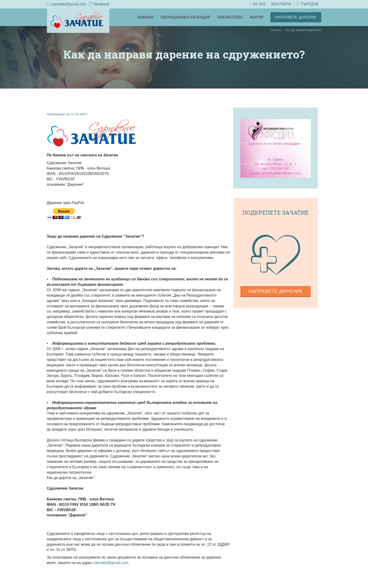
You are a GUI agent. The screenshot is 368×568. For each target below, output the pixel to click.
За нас (259, 4)
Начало (276, 30)
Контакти (281, 4)
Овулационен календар (186, 17)
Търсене (307, 4)
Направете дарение (275, 291)
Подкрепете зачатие (275, 212)
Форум (256, 17)
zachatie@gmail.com (67, 4)
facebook (99, 4)
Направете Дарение (296, 17)
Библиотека (230, 17)
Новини (145, 17)
